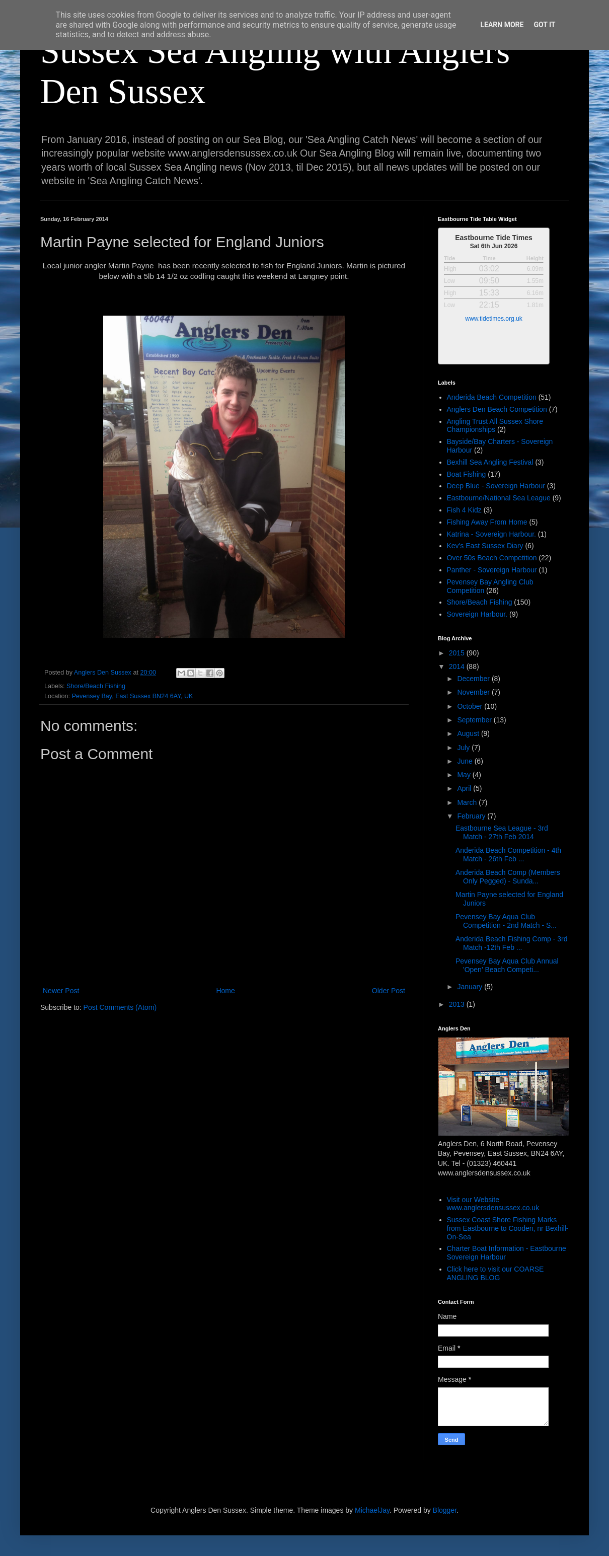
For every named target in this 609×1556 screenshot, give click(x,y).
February (472, 816)
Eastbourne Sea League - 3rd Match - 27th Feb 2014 (501, 832)
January (470, 987)
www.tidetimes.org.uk (493, 318)
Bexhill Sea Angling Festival (490, 462)
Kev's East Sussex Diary (485, 546)
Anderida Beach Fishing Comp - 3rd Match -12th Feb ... (511, 943)
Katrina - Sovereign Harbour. (491, 534)
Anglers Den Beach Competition (497, 409)
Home (225, 991)
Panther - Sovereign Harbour (492, 570)
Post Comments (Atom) (120, 1007)
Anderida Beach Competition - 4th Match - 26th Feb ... (508, 854)
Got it (544, 25)
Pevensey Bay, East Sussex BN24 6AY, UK (132, 696)
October (470, 706)
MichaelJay (372, 1510)
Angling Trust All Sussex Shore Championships (495, 425)
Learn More (501, 25)
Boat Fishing (466, 474)
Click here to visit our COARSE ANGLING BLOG (495, 1273)
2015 (458, 653)
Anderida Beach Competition (492, 397)
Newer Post (61, 991)
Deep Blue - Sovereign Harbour (496, 486)
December (474, 679)
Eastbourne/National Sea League (499, 498)
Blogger (444, 1510)
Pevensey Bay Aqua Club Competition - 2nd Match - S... (506, 921)
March (468, 802)
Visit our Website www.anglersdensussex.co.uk (493, 1204)
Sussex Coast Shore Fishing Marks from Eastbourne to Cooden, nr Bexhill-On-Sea (508, 1228)
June (465, 761)
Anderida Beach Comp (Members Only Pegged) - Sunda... (507, 876)
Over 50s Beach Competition (492, 558)
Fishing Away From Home (487, 522)
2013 (458, 1004)
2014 (458, 666)
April (465, 788)
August (469, 733)
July (464, 748)
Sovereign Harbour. (477, 614)
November (474, 692)
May (464, 775)
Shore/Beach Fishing (95, 686)
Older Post (388, 991)
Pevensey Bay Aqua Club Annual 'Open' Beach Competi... (507, 965)
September (475, 720)
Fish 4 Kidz (464, 510)
